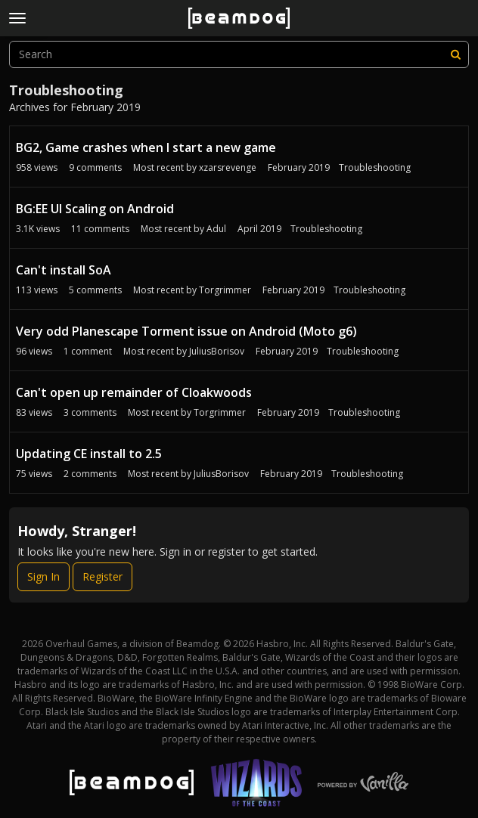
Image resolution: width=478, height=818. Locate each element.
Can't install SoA (63, 270)
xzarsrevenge (227, 167)
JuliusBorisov (216, 351)
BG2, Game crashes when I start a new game (146, 147)
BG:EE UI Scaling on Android (95, 208)
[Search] (455, 54)
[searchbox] (239, 54)
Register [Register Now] (102, 576)
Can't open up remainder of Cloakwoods (134, 392)
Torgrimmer (225, 290)
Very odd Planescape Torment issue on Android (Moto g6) (186, 331)
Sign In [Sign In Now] (43, 576)
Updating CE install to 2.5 (89, 453)
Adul (216, 228)
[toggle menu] (17, 18)
